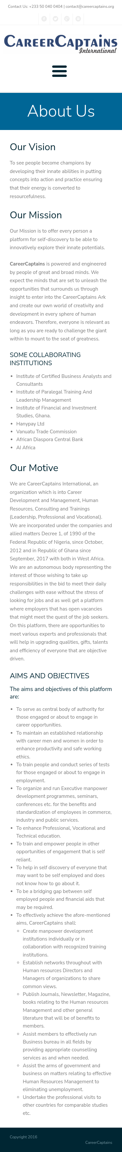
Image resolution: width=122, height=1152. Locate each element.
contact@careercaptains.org (90, 6)
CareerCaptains (98, 1142)
